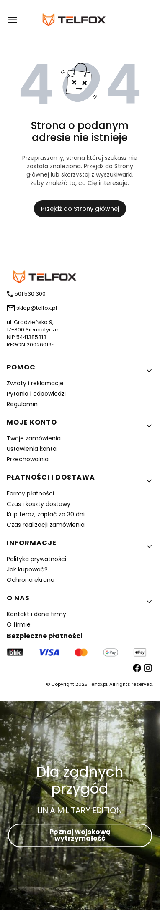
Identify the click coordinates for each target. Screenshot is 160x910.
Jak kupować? (27, 569)
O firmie (19, 624)
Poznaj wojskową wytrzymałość (80, 835)
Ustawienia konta (32, 449)
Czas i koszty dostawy (38, 504)
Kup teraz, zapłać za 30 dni (46, 514)
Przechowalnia (28, 459)
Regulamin (22, 404)
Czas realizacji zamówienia (46, 525)
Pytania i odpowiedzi (36, 393)
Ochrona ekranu (30, 580)
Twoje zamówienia (34, 438)
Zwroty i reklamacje (35, 383)
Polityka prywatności (36, 559)
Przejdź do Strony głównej (80, 209)
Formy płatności (30, 493)
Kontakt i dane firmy (36, 614)
